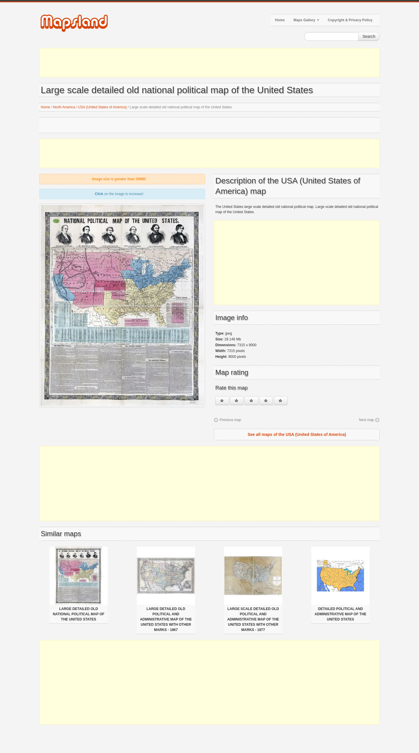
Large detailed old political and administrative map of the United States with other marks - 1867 (166, 619)
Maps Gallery (306, 20)
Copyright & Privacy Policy (350, 20)
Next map (366, 420)
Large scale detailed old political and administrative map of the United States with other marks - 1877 (253, 619)
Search (369, 36)
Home (280, 20)
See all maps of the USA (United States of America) (297, 434)
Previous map (230, 420)
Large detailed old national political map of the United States (78, 614)
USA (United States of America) (102, 107)
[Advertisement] (209, 63)
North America (64, 107)
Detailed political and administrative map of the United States (340, 614)
